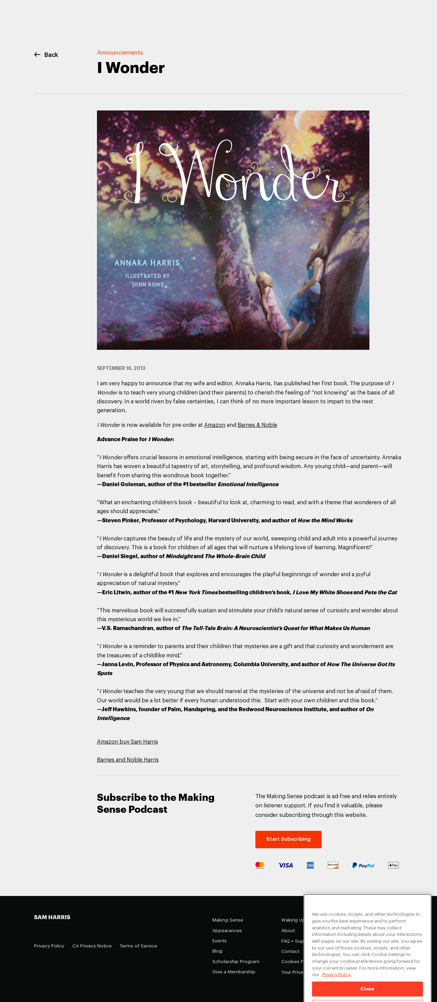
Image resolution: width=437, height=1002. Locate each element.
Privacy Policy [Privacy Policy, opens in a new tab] (336, 979)
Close (367, 993)
